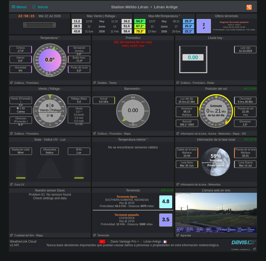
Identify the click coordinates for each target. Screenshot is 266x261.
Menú (20, 7)
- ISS (243, 133)
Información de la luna (190, 133)
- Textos (112, 82)
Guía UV (16, 184)
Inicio (39, 7)
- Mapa (127, 133)
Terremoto (100, 235)
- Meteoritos (224, 133)
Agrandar (183, 235)
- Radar (210, 82)
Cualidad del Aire (21, 235)
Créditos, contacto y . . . (243, 249)
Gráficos (16, 82)
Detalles (99, 82)
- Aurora (211, 133)
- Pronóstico (31, 82)
